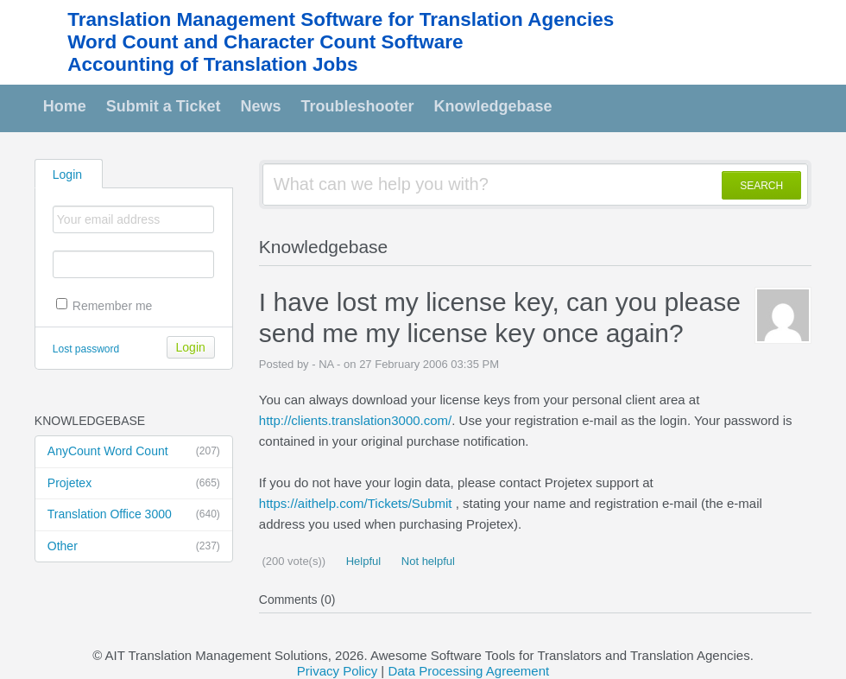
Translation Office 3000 (133, 515)
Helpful (362, 561)
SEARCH (761, 186)
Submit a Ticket (163, 106)
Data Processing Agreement (468, 670)
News (261, 106)
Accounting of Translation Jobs (212, 64)
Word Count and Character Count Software (265, 42)
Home (64, 106)
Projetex (133, 483)
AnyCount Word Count (133, 451)
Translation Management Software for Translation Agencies (340, 19)
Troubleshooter (357, 106)
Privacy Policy (337, 670)
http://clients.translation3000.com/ (355, 420)
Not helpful (426, 561)
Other (133, 546)
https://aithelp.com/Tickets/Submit (355, 503)
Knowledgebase (493, 106)
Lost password (86, 349)
